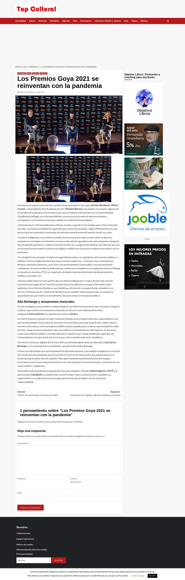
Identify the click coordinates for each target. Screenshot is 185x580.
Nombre (22, 478)
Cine (75, 21)
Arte (126, 21)
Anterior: (43, 394)
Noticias (43, 21)
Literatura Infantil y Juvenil (108, 21)
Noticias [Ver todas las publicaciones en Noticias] (35, 73)
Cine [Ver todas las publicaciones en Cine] (29, 73)
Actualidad (20, 21)
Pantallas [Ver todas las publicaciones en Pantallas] (43, 73)
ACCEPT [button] (152, 576)
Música (144, 21)
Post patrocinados (24, 554)
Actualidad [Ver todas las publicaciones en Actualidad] (21, 73)
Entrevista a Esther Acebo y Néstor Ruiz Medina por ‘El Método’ (55, 421)
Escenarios (86, 21)
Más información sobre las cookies (31, 549)
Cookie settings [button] (137, 575)
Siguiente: (94, 394)
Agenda (66, 21)
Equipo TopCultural (25, 539)
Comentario (23, 443)
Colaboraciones (23, 533)
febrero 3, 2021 (35, 92)
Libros (32, 21)
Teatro (134, 21)
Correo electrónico (76, 480)
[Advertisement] (92, 43)
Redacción (23, 92)
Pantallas (54, 21)
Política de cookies (24, 544)
